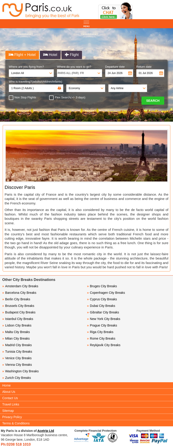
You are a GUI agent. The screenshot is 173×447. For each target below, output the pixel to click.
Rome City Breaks (101, 338)
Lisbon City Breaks (17, 325)
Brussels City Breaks (18, 306)
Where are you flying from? (26, 66)
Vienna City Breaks (17, 364)
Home (6, 385)
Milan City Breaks (16, 338)
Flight (72, 55)
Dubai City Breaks (101, 306)
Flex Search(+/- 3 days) (68, 97)
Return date (144, 66)
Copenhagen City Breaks (106, 292)
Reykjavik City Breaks (103, 345)
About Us (8, 392)
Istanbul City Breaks (17, 319)
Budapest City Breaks (18, 312)
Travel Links (10, 404)
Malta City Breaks (16, 332)
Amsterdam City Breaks (20, 286)
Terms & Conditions (16, 423)
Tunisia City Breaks (17, 351)
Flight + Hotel (22, 55)
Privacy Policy (12, 417)
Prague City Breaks (102, 325)
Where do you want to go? (74, 66)
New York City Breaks (103, 319)
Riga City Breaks (100, 332)
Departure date (115, 66)
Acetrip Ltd (45, 431)
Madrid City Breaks (17, 345)
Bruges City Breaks (102, 286)
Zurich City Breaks (16, 378)
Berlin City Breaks (16, 299)
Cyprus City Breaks (102, 299)
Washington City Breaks (20, 371)
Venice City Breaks (17, 358)
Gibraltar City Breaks (103, 312)
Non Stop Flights (24, 97)
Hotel (50, 55)
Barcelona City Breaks (19, 292)
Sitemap (8, 410)
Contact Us (10, 398)
